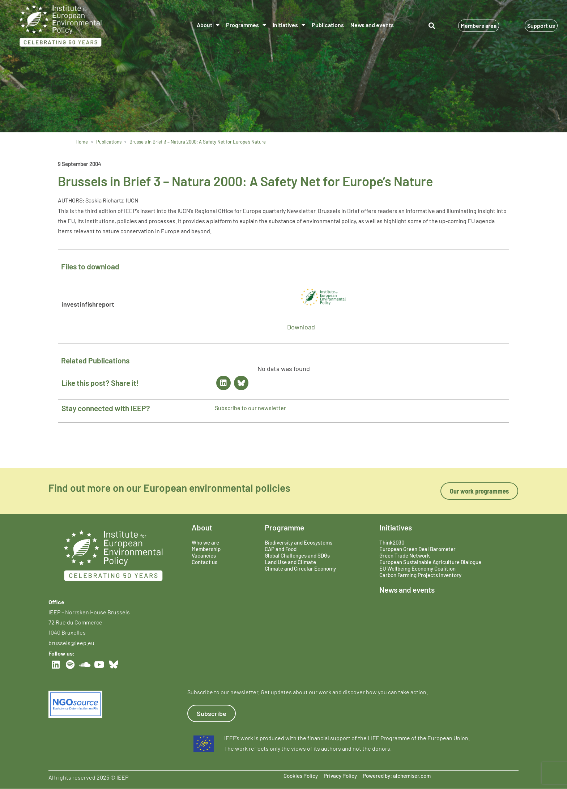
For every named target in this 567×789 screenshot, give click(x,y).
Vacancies (204, 555)
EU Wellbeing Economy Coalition (417, 568)
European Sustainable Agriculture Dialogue (430, 562)
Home (82, 142)
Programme (284, 527)
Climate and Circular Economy (300, 568)
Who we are (205, 542)
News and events (372, 24)
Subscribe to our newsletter (250, 407)
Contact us (204, 562)
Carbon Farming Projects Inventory (420, 575)
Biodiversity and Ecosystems (298, 542)
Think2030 (391, 542)
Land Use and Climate (290, 562)
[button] (432, 26)
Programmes (246, 25)
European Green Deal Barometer (417, 549)
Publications (328, 24)
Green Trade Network (404, 555)
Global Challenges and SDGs (297, 555)
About (208, 25)
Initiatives (289, 25)
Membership (206, 549)
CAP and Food (281, 549)
